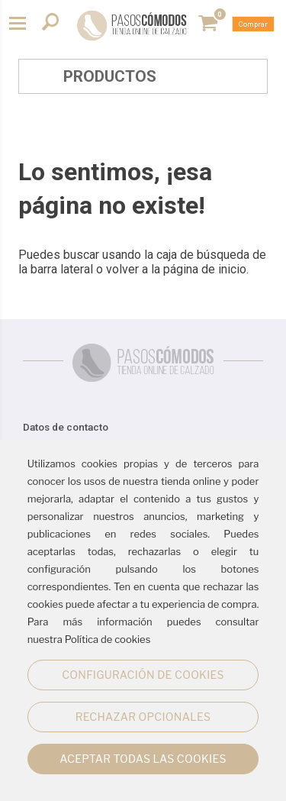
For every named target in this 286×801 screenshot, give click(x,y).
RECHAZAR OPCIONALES (143, 716)
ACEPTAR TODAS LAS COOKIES (143, 758)
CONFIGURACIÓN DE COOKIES (143, 674)
